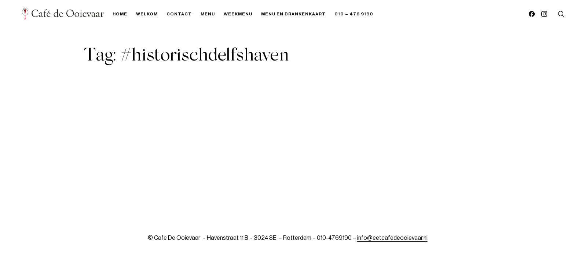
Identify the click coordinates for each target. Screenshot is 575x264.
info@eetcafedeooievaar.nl (392, 238)
